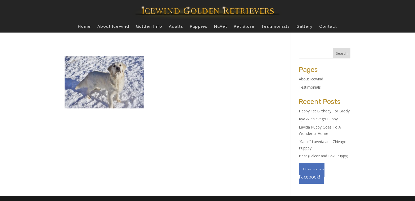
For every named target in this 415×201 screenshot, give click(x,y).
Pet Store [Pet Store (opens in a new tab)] (244, 27)
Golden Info (149, 27)
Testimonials (275, 27)
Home (84, 27)
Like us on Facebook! (311, 173)
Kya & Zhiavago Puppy (318, 118)
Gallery (304, 27)
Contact (328, 27)
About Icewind (113, 27)
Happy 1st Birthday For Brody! (324, 110)
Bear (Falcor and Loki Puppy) (323, 155)
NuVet (220, 27)
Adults (176, 27)
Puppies (199, 27)
